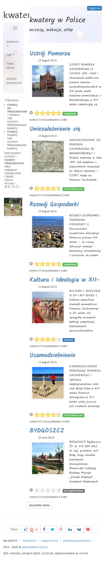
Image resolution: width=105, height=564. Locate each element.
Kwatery (12, 131)
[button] (5, 207)
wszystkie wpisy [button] (39, 505)
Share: (14, 529)
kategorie (13, 43)
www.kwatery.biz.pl (34, 547)
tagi (10, 54)
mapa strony (10, 65)
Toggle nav (94, 8)
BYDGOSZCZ (46, 431)
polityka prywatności (14, 80)
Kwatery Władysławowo (14, 161)
